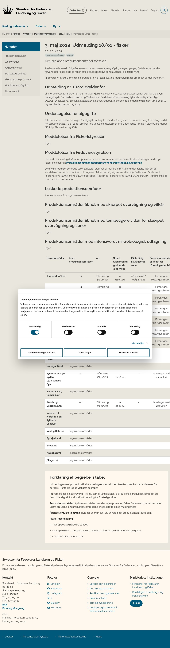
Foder (39, 26)
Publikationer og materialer (104, 593)
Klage (99, 636)
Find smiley (75, 10)
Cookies (9, 636)
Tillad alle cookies (128, 352)
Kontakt (136, 603)
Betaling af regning (13, 608)
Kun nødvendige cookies (41, 352)
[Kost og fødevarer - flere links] (26, 25)
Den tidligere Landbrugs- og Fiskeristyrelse (147, 594)
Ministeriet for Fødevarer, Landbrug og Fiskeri (145, 585)
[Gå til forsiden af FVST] (26, 10)
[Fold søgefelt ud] (164, 10)
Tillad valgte (85, 352)
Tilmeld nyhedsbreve (101, 602)
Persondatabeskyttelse (35, 636)
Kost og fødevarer (13, 26)
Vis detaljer (138, 343)
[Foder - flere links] (44, 25)
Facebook (56, 588)
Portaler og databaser (102, 588)
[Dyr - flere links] (59, 25)
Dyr (55, 26)
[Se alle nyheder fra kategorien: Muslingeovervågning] (55, 55)
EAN (4, 604)
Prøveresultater (98, 598)
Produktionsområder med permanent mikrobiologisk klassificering (104, 162)
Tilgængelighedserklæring (72, 636)
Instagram (56, 593)
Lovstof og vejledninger (103, 583)
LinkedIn (55, 583)
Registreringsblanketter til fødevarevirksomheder (103, 609)
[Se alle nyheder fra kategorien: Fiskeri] (70, 55)
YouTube (56, 607)
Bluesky (55, 602)
